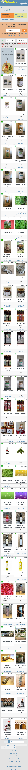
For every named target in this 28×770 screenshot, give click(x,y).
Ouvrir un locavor (14, 764)
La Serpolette (7, 648)
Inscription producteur (14, 766)
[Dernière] (22, 741)
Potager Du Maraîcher (7, 441)
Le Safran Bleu (7, 602)
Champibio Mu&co (7, 260)
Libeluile (21, 716)
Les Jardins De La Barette (21, 214)
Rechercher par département (20, 15)
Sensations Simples (7, 282)
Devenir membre (14, 761)
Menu (23, 5)
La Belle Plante (7, 329)
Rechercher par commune (7, 15)
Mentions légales (14, 756)
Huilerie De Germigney (20, 531)
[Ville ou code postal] (13, 30)
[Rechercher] (24, 30)
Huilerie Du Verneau (7, 716)
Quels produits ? (8, 748)
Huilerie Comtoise (20, 602)
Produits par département (16, 745)
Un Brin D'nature (21, 69)
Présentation (14, 753)
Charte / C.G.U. (14, 758)
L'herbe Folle (7, 463)
